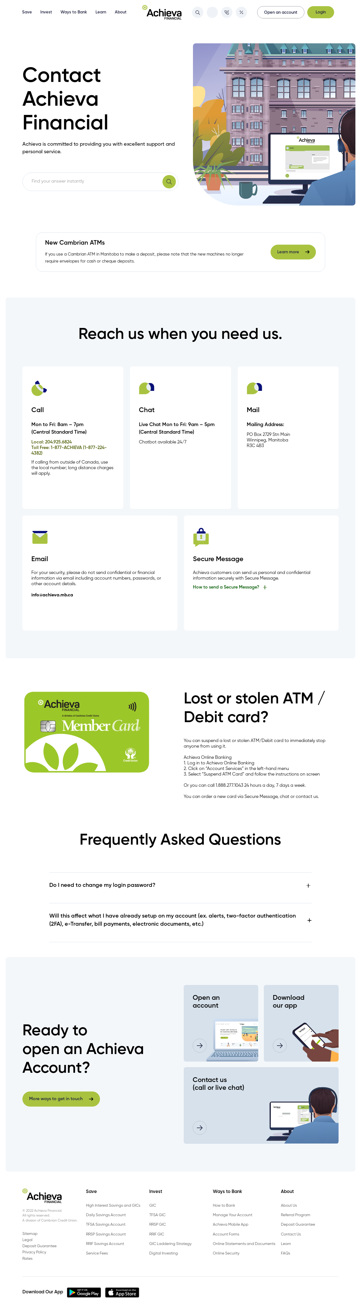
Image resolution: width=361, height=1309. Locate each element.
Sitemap (30, 1234)
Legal (27, 1240)
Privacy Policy (34, 1252)
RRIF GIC (156, 1234)
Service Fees (97, 1253)
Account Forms (226, 1234)
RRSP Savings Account (106, 1234)
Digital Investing (163, 1253)
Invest (46, 12)
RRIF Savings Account (105, 1244)
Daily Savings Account (106, 1215)
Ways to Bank (73, 12)
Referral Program (295, 1215)
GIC (152, 1206)
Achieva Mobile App (230, 1225)
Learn (101, 12)
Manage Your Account (232, 1215)
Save (27, 12)
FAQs (285, 1253)
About (121, 12)
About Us (289, 1206)
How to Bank (224, 1206)
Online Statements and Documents (244, 1244)
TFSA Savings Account (105, 1225)
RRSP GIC (157, 1225)
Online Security (226, 1253)
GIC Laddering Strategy (170, 1244)
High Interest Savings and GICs (113, 1206)
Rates (27, 1259)
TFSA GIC (157, 1215)
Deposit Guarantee (298, 1225)
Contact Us (291, 1234)
